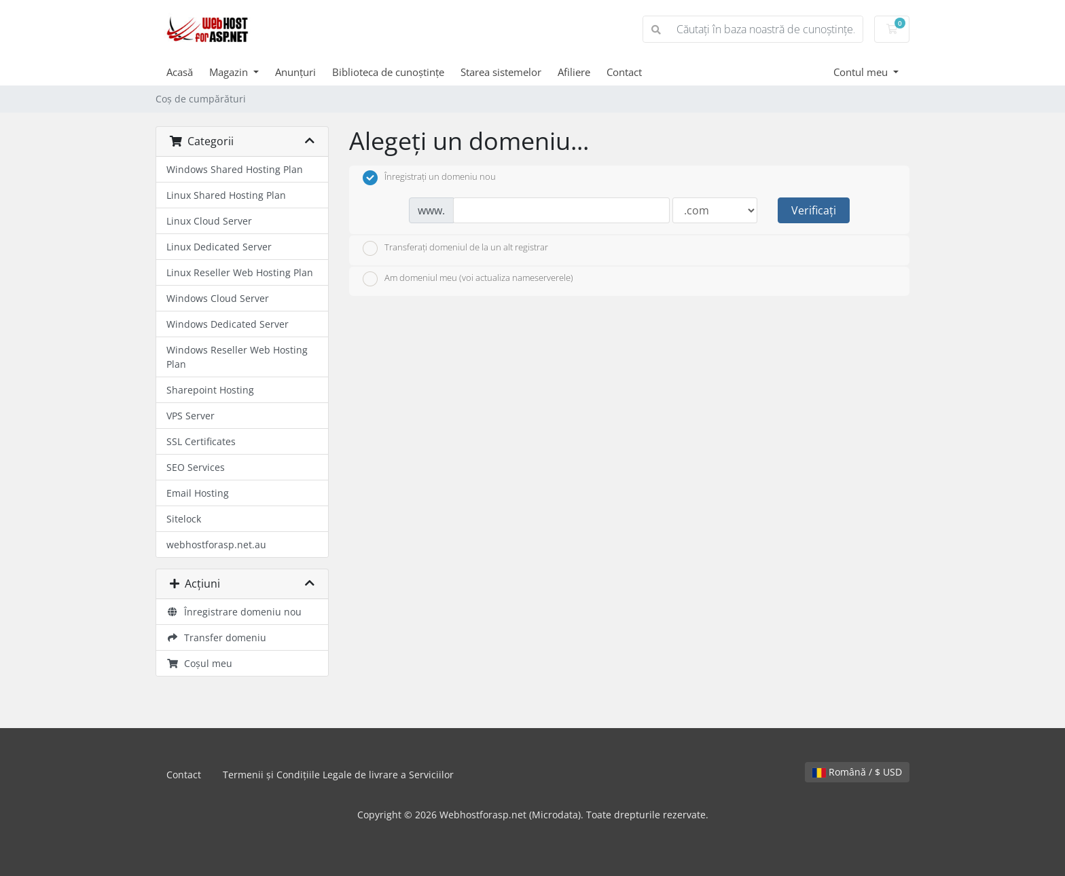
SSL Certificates (201, 441)
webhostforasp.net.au (216, 544)
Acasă (179, 72)
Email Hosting (197, 493)
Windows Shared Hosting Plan (234, 169)
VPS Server (190, 415)
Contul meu (861, 72)
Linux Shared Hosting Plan (226, 195)
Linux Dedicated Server (219, 246)
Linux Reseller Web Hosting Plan (239, 272)
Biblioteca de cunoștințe (388, 72)
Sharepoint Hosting (210, 389)
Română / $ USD (857, 771)
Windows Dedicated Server (227, 324)
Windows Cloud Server (217, 298)
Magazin (230, 72)
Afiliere (574, 72)
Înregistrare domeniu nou (234, 611)
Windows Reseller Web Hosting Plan (237, 356)
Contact (624, 72)
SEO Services (195, 467)
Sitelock (183, 518)
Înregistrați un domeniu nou (429, 177)
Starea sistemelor (501, 72)
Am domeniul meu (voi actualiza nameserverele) (468, 278)
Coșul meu (199, 663)
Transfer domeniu (216, 637)
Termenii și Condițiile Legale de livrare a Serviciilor (338, 774)
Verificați (813, 210)
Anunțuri (295, 72)
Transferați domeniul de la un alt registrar (455, 248)
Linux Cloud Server (209, 220)
